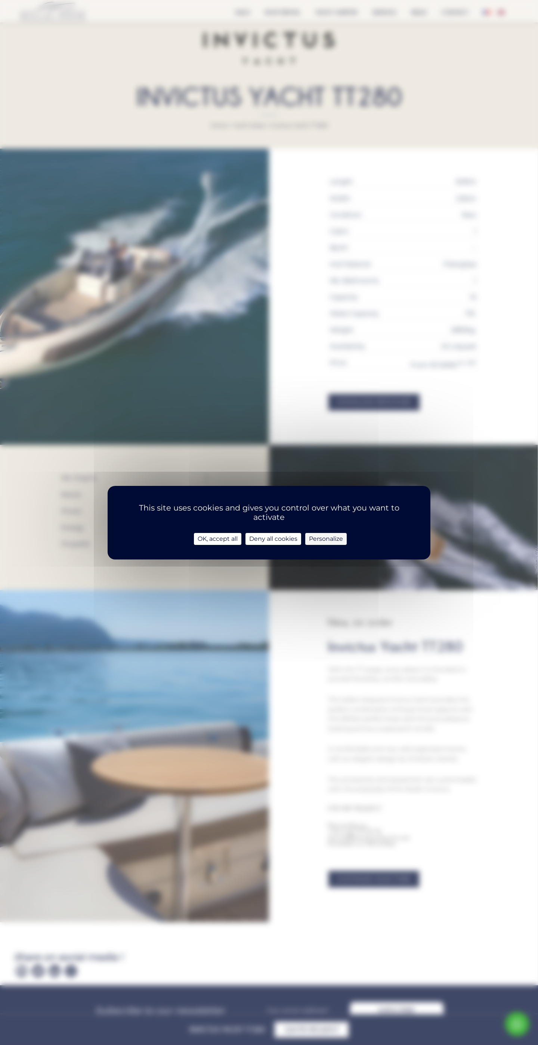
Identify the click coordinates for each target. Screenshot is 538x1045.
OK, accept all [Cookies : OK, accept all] (218, 538)
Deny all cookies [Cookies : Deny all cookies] (273, 538)
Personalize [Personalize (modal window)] (326, 538)
